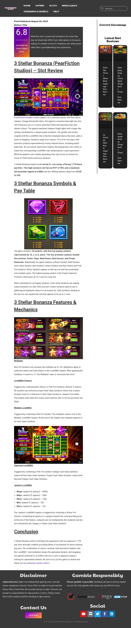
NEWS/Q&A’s (69, 5)
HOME (27, 5)
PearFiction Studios (23, 117)
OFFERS (39, 5)
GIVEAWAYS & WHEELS (36, 11)
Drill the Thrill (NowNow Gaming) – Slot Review (105, 81)
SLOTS (53, 5)
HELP (56, 11)
